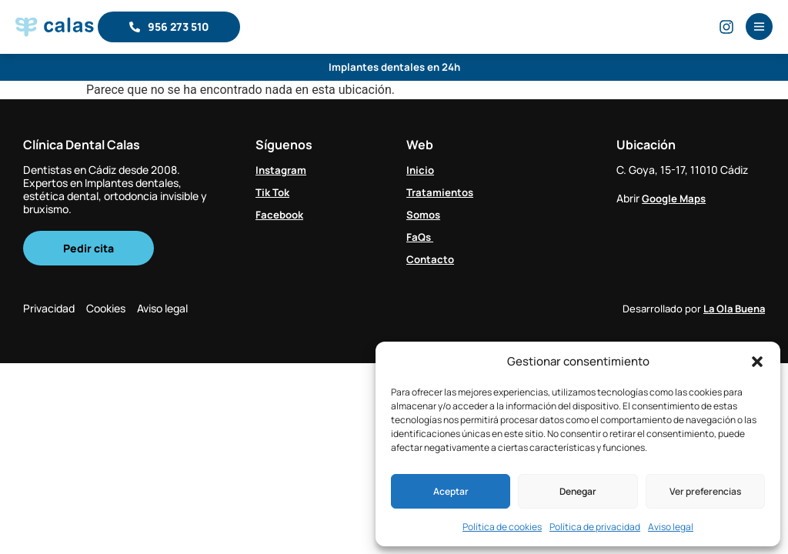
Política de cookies (502, 526)
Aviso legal (670, 526)
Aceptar (451, 491)
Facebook (280, 214)
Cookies (113, 309)
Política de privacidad (594, 526)
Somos (424, 214)
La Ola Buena (734, 310)
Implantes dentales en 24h (394, 67)
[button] (757, 361)
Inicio (421, 169)
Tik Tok (273, 192)
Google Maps (676, 198)
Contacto (431, 258)
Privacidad (49, 309)
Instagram (282, 169)
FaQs (420, 236)
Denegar (577, 491)
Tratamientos (441, 192)
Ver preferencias (705, 491)
